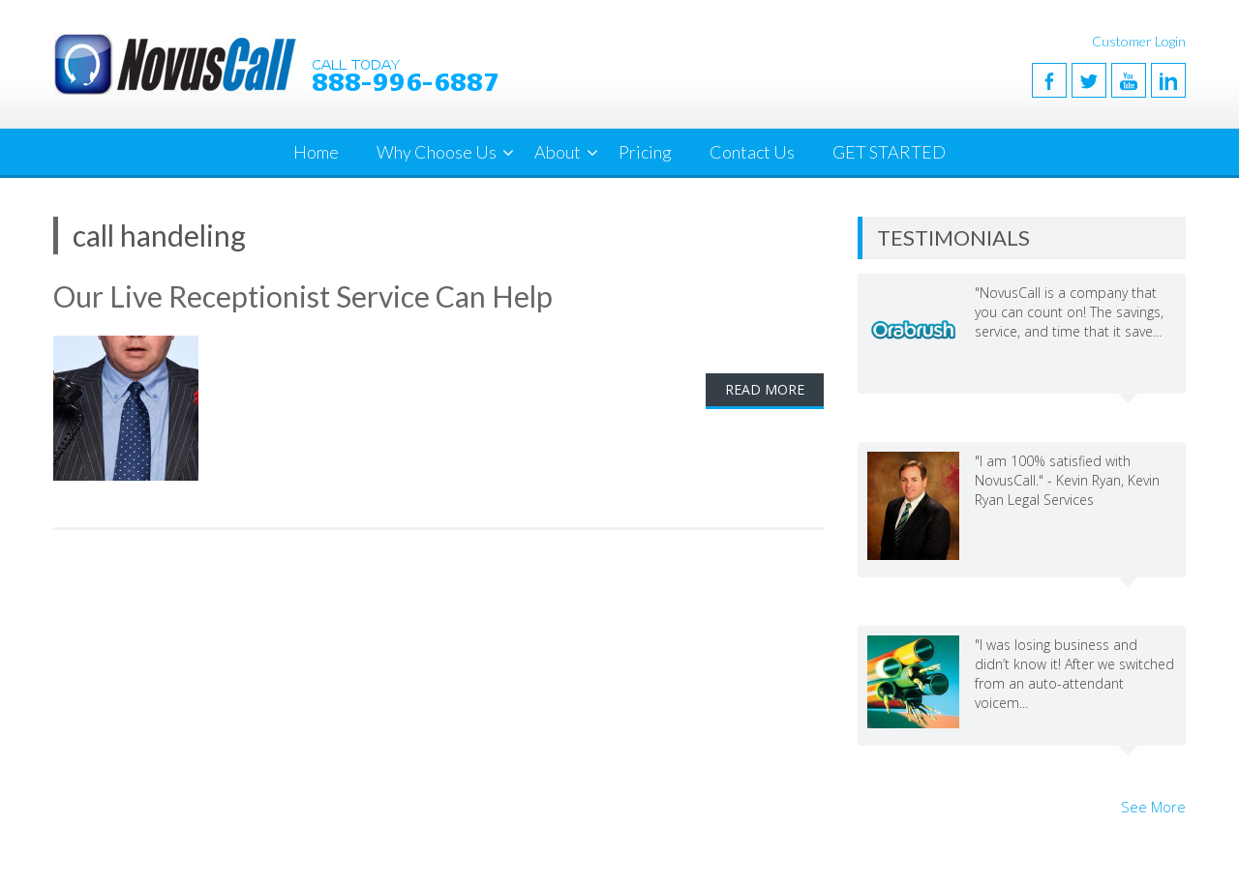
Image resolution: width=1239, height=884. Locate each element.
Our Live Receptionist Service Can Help (303, 296)
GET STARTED (889, 151)
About (557, 151)
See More (1153, 806)
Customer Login (1139, 41)
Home (316, 151)
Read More (764, 389)
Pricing (645, 151)
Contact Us (752, 151)
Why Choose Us (437, 151)
